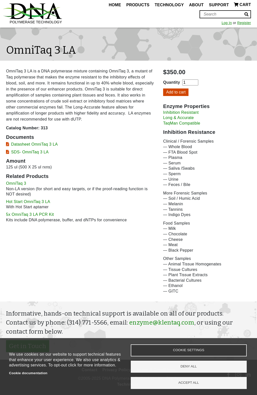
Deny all (188, 366)
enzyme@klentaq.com (161, 322)
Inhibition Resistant (181, 112)
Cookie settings (188, 350)
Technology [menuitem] (169, 5)
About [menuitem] (196, 5)
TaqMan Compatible (181, 123)
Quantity (171, 82)
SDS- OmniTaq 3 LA (30, 152)
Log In (227, 23)
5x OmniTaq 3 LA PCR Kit (30, 214)
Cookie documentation (28, 373)
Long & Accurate (178, 118)
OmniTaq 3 (16, 183)
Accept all (188, 382)
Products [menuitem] (137, 5)
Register (244, 23)
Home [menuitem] (115, 5)
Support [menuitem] (219, 5)
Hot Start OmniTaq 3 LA (28, 202)
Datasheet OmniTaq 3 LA (34, 144)
